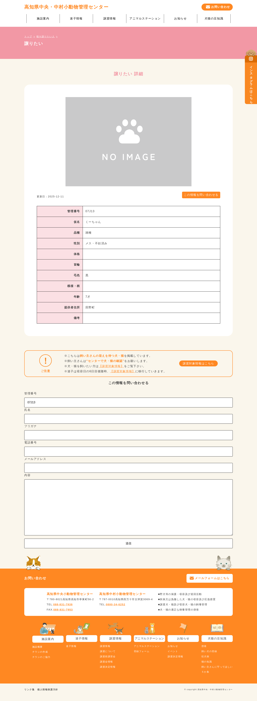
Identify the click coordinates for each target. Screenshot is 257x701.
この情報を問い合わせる (201, 194)
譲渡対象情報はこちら (198, 363)
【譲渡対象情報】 (111, 366)
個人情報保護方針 (47, 689)
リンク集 (29, 689)
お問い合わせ (220, 6)
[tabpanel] (128, 141)
